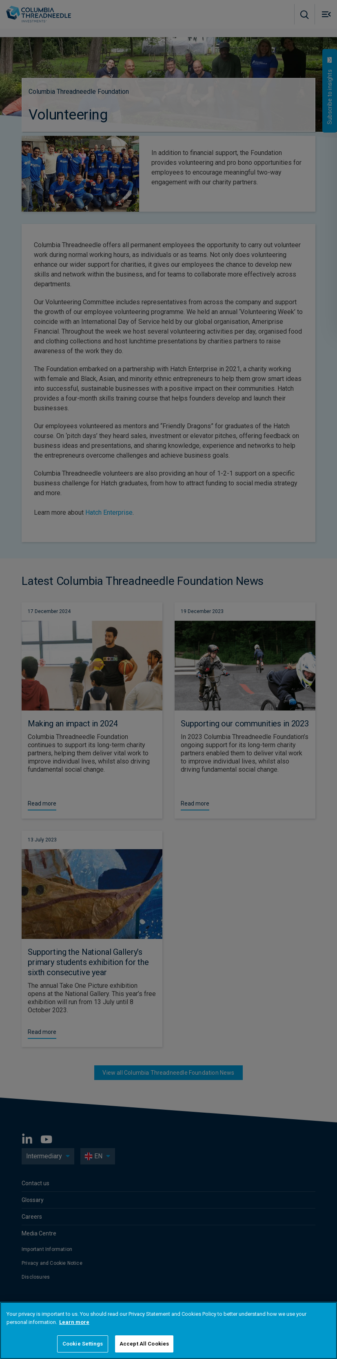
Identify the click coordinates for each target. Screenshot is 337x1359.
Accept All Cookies (144, 1344)
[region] (168, 1330)
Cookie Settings (82, 1344)
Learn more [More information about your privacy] (74, 1322)
